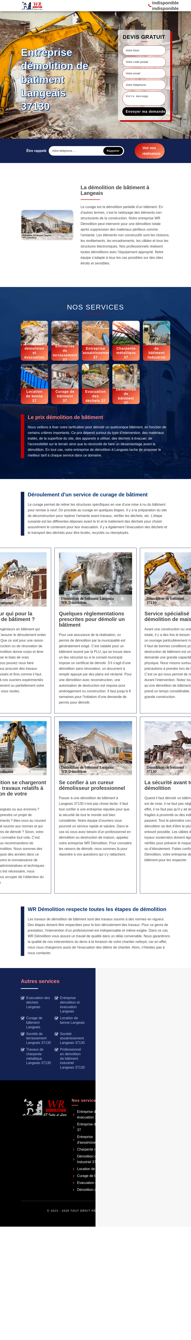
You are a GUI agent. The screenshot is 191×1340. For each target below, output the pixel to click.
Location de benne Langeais (70, 1020)
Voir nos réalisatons (151, 150)
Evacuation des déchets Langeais (35, 1002)
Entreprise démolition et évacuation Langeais (67, 1004)
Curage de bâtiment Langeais (31, 1022)
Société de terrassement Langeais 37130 (36, 1038)
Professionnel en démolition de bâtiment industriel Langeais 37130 (70, 1058)
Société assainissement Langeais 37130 (70, 1038)
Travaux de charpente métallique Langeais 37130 (36, 1056)
